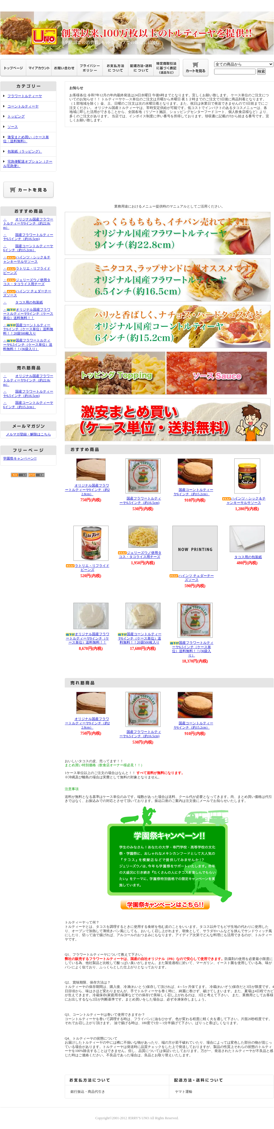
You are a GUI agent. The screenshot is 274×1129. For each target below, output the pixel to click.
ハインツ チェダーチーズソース (191, 578)
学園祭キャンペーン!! (20, 458)
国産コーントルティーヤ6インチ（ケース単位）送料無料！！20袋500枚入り (139, 638)
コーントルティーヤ (23, 106)
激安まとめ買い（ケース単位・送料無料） (26, 139)
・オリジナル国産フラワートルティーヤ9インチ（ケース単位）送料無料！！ (28, 314)
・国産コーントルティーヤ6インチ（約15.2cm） (28, 248)
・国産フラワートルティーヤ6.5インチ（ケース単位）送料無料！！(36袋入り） (27, 344)
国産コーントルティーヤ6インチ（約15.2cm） (191, 492)
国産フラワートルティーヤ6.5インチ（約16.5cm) (139, 500)
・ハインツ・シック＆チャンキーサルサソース (26, 259)
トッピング (16, 116)
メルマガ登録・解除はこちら (28, 434)
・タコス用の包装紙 (23, 302)
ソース (12, 127)
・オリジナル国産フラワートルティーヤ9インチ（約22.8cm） (28, 223)
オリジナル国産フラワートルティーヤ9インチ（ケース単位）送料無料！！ (87, 638)
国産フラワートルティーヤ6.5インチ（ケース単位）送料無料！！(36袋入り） (192, 649)
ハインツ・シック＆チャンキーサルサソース (244, 500)
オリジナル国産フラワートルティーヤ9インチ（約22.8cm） (87, 489)
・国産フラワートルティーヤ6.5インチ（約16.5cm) (28, 237)
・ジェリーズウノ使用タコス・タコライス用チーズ (26, 282)
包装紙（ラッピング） (24, 151)
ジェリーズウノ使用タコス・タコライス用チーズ (139, 555)
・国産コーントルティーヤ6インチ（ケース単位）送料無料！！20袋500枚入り (28, 329)
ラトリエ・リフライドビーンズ (87, 568)
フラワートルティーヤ (24, 96)
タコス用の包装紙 (244, 557)
